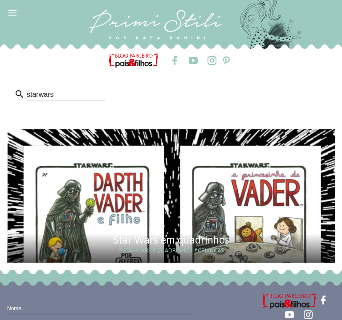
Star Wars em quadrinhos (171, 240)
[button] (12, 12)
